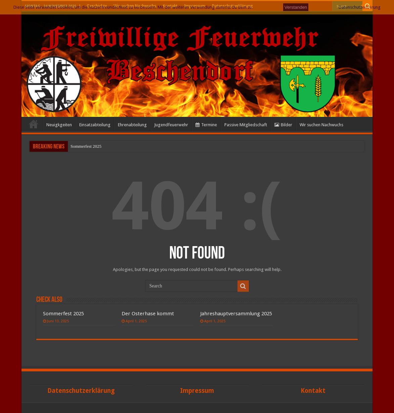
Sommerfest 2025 (86, 146)
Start (33, 124)
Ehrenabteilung (132, 124)
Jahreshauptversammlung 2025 (236, 314)
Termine (206, 124)
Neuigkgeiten (59, 124)
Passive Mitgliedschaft (245, 124)
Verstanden (295, 7)
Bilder (283, 124)
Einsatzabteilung (95, 124)
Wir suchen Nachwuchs (321, 124)
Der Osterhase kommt (148, 314)
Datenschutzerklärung (360, 7)
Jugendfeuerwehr (171, 124)
